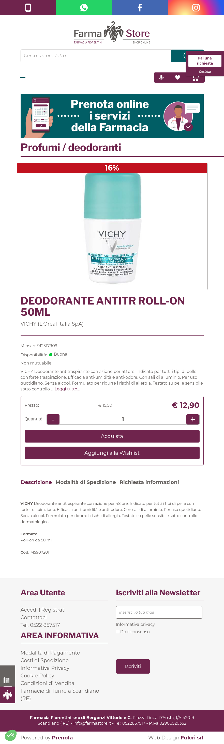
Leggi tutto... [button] (67, 389)
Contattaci (34, 617)
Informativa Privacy (45, 668)
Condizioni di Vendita (47, 683)
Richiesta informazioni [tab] (149, 482)
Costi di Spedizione (45, 660)
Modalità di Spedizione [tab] (85, 482)
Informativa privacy (135, 624)
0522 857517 (8, 680)
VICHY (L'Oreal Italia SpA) (52, 324)
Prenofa (62, 738)
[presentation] (154, 646)
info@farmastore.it (92, 723)
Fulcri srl (192, 738)
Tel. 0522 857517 (40, 625)
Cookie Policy (37, 676)
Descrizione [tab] (36, 482)
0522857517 (133, 723)
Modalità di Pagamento (50, 653)
